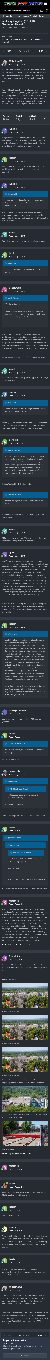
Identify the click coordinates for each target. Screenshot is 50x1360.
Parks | (12, 16)
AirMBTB (13, 440)
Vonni (12, 232)
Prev (9, 51)
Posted (17, 65)
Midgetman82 (15, 61)
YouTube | (33, 16)
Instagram (41, 16)
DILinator (13, 1227)
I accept (25, 1356)
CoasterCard (15, 288)
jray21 (12, 1183)
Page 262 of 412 (25, 51)
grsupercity (14, 771)
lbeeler (12, 158)
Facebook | (26, 16)
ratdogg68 (14, 901)
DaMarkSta (14, 956)
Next (41, 51)
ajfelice (12, 552)
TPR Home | (5, 16)
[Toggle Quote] (6, 194)
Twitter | (18, 16)
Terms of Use (8, 1343)
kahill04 (13, 129)
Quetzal (12, 392)
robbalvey (8, 37)
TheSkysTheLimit (17, 710)
